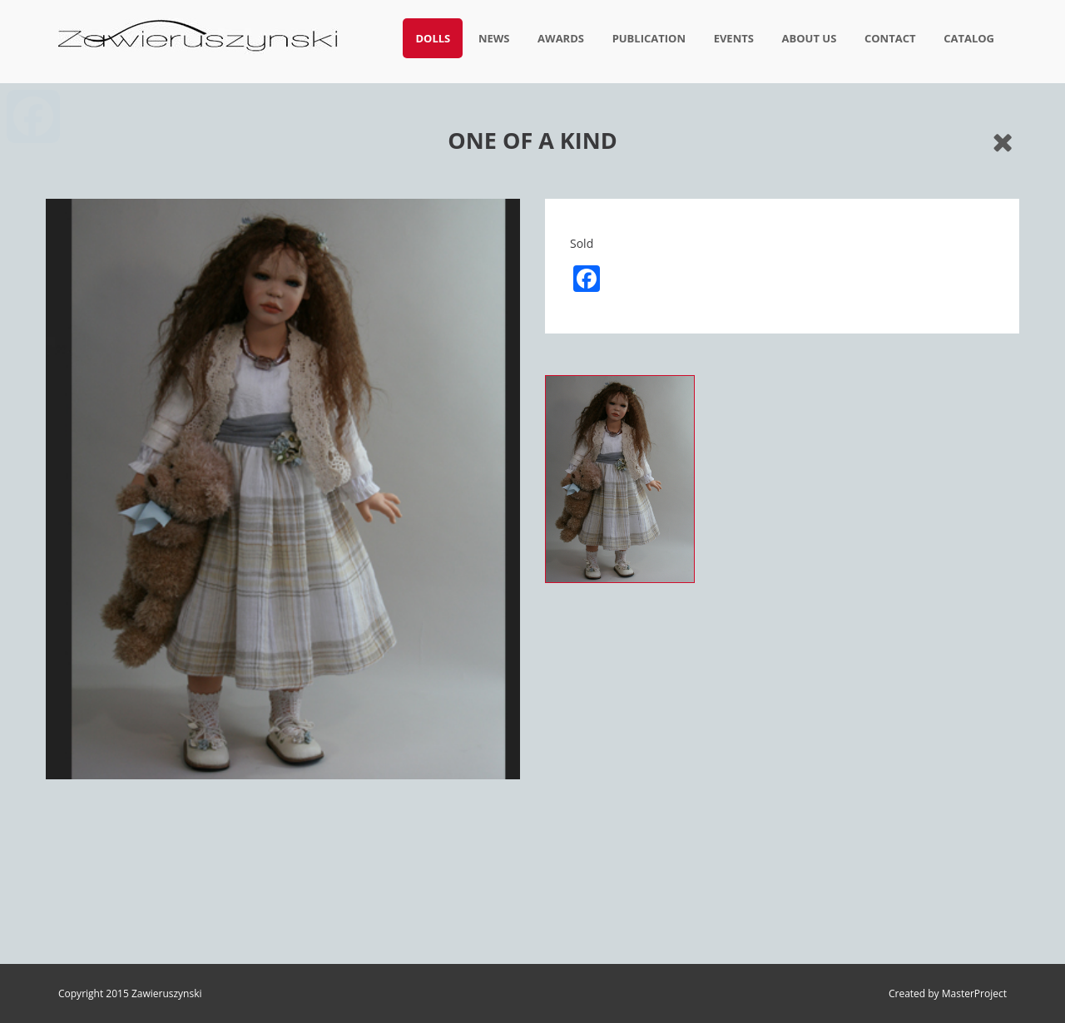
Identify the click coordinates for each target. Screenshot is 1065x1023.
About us (809, 38)
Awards (560, 38)
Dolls (432, 38)
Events (734, 38)
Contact (890, 38)
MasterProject (974, 993)
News (494, 38)
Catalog (969, 38)
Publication (649, 38)
